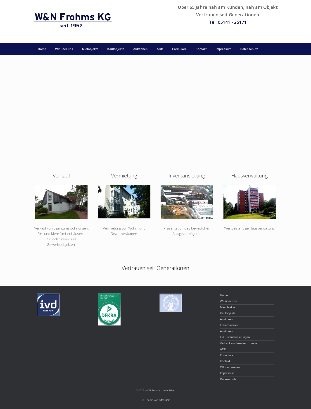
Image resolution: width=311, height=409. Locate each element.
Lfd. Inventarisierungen (235, 337)
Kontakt (201, 49)
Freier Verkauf (229, 325)
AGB (160, 49)
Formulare (179, 49)
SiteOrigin (164, 400)
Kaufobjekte (115, 49)
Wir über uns (64, 49)
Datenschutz (249, 49)
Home (42, 49)
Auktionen (140, 49)
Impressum (223, 49)
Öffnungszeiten (230, 367)
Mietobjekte (90, 49)
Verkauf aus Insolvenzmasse (238, 343)
